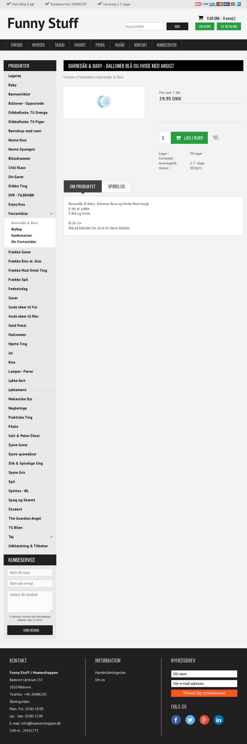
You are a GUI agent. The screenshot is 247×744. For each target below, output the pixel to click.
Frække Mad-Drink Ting (27, 270)
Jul (10, 353)
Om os (100, 680)
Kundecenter (167, 45)
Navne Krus (17, 140)
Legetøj (14, 75)
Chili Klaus (17, 167)
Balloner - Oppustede (26, 103)
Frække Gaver (19, 252)
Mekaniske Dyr (20, 399)
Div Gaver (15, 177)
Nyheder (38, 45)
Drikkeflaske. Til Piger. (26, 121)
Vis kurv (205, 26)
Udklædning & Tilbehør (28, 546)
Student (15, 509)
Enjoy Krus (16, 204)
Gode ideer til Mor (23, 316)
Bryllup (16, 229)
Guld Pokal (17, 325)
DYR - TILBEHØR (21, 195)
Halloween (17, 334)
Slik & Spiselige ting (25, 463)
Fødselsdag (18, 288)
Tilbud (60, 45)
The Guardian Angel (24, 518)
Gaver (13, 298)
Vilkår (119, 45)
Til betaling (228, 26)
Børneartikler (19, 94)
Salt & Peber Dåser (24, 435)
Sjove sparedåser (22, 454)
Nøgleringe (17, 408)
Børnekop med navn (24, 131)
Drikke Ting (17, 186)
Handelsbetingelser (110, 672)
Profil (100, 45)
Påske (13, 426)
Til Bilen (15, 527)
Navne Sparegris (21, 149)
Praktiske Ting (20, 417)
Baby (12, 85)
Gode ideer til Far (22, 307)
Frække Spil (18, 279)
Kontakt (140, 45)
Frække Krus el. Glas (25, 261)
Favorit (80, 45)
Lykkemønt (17, 389)
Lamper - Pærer (20, 371)
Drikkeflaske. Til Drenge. (28, 112)
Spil (11, 481)
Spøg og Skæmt (21, 500)
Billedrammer (19, 158)
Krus (11, 362)
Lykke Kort (17, 380)
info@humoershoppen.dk (41, 723)
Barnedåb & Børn (24, 223)
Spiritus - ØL (18, 491)
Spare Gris (16, 472)
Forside (16, 45)
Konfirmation (21, 235)
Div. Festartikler (23, 242)
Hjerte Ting (17, 344)
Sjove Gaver (18, 445)
